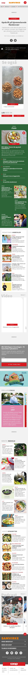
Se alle (22, 295)
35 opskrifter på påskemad (10, 182)
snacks (19, 115)
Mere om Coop (13, 645)
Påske (4, 159)
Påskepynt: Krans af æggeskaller (11, 176)
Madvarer (7, 6)
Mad (2, 6)
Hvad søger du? (13, 641)
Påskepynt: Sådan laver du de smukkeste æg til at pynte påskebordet (13, 161)
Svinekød (13, 6)
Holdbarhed (6, 166)
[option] (12, 87)
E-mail (3, 357)
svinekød (14, 18)
